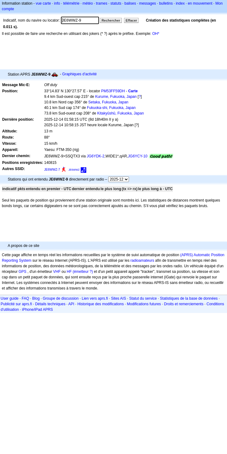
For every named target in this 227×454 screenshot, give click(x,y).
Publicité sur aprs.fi (16, 304)
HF (69, 271)
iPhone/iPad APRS (37, 309)
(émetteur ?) (83, 271)
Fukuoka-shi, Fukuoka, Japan (111, 108)
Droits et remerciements (183, 304)
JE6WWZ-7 (52, 169)
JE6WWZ (74, 169)
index (180, 3)
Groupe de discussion (61, 298)
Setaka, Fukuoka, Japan (108, 102)
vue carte (43, 3)
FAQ (25, 298)
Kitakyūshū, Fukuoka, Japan (120, 113)
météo (88, 3)
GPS (22, 271)
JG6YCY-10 (138, 156)
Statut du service (143, 298)
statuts (115, 3)
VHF (57, 271)
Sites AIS (118, 298)
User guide (10, 298)
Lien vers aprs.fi (95, 298)
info (57, 3)
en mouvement (200, 3)
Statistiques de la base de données (189, 298)
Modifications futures (144, 304)
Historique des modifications (100, 304)
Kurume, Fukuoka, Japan (116, 96)
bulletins (166, 3)
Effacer (131, 20)
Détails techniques (50, 304)
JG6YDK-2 (95, 156)
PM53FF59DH (113, 91)
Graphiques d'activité (79, 74)
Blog (36, 298)
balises (130, 3)
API (71, 304)
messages (147, 3)
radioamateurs (142, 260)
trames (101, 3)
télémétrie (71, 3)
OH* (155, 33)
